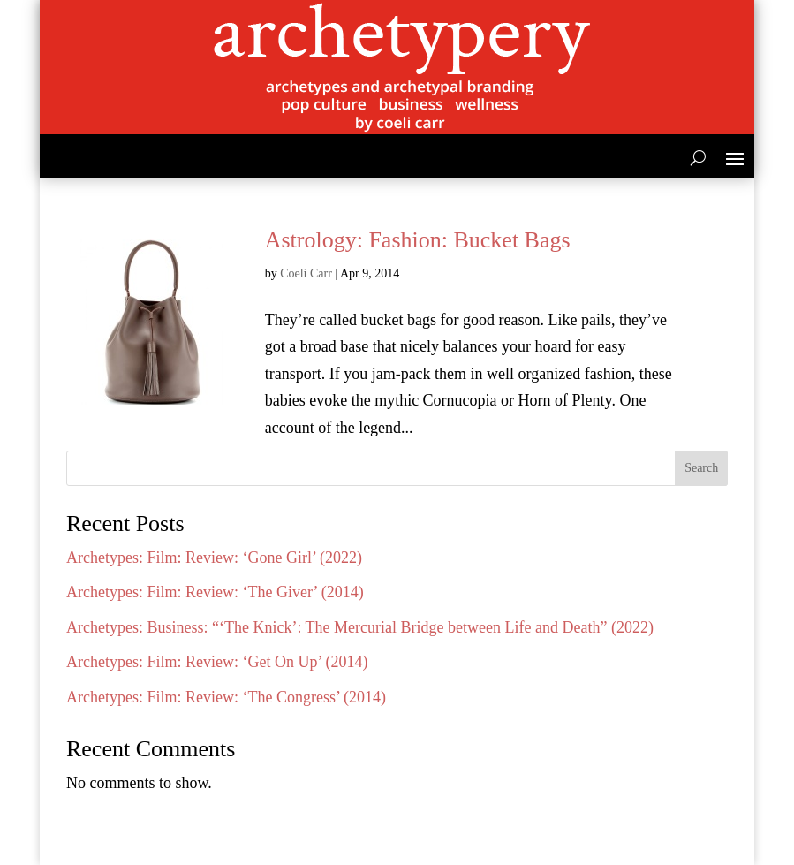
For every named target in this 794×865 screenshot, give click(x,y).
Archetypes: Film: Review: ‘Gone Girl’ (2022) (214, 557)
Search (701, 467)
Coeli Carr (306, 273)
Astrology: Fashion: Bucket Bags (418, 240)
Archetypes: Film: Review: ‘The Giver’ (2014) (215, 592)
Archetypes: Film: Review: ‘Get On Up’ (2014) (217, 662)
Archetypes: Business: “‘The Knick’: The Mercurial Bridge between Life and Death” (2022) (360, 627)
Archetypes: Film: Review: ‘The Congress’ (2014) (226, 697)
